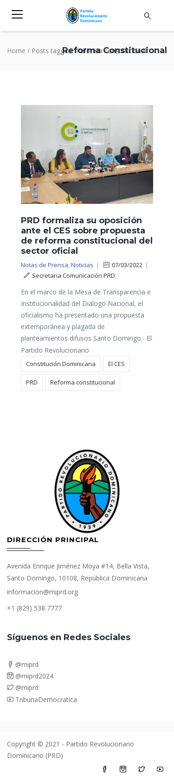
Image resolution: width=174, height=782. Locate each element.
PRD (32, 382)
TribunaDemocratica (42, 699)
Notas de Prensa (44, 265)
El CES (116, 364)
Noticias (82, 265)
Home (16, 50)
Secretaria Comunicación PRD (69, 275)
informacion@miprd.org (42, 591)
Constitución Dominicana (61, 364)
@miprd (23, 664)
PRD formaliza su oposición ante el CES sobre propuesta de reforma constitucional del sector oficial (87, 235)
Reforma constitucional (82, 382)
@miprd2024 (30, 676)
